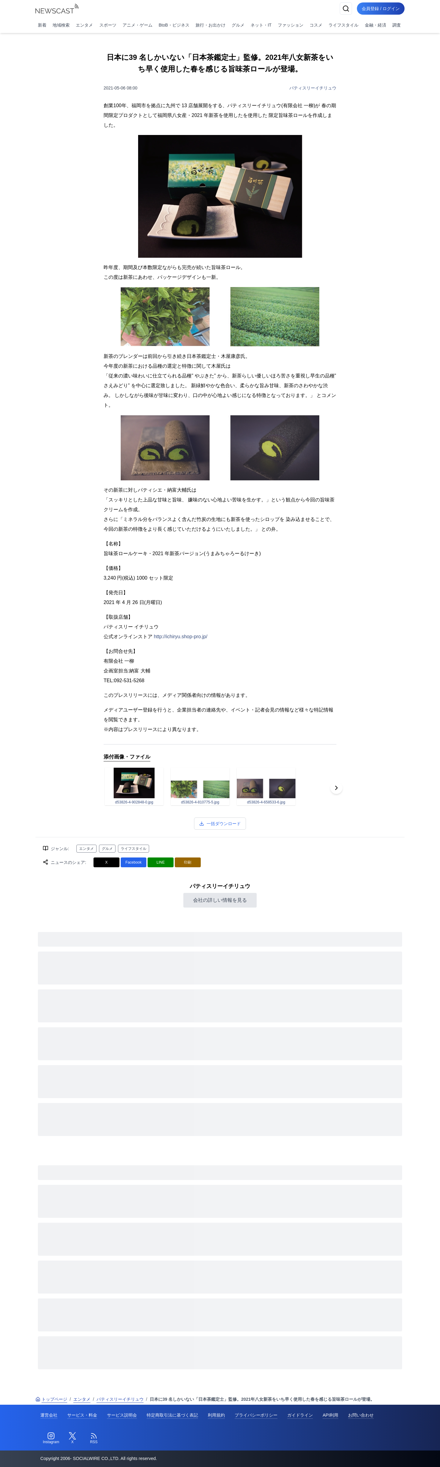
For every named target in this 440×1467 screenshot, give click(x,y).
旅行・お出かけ (211, 25)
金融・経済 (375, 25)
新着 (42, 25)
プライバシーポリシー (256, 1415)
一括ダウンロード (220, 823)
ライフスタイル (343, 25)
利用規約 (216, 1415)
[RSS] (94, 1438)
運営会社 (48, 1415)
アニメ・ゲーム (137, 25)
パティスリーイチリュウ (312, 88)
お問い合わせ (361, 1415)
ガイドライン (300, 1415)
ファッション (290, 25)
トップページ (51, 1399)
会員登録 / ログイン (381, 8)
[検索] (346, 8)
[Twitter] (72, 1438)
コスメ (316, 25)
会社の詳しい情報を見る (220, 900)
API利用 (330, 1415)
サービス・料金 (82, 1415)
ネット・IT (261, 25)
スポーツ (107, 25)
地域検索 (61, 25)
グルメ (238, 25)
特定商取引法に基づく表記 (172, 1415)
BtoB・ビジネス (174, 25)
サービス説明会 (122, 1415)
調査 (396, 25)
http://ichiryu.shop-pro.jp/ (180, 636)
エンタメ (84, 25)
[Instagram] (51, 1438)
